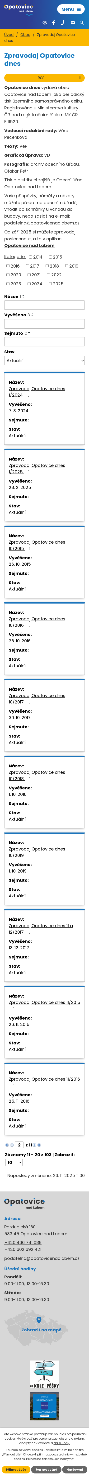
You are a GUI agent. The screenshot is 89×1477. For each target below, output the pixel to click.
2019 (73, 266)
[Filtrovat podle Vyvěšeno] (44, 324)
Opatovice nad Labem (29, 245)
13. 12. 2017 (19, 948)
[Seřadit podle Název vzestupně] (23, 295)
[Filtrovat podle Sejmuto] (44, 342)
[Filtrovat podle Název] (44, 305)
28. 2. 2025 (20, 487)
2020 (16, 275)
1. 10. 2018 (18, 794)
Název (12, 297)
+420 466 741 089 (23, 1242)
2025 (58, 284)
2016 (15, 266)
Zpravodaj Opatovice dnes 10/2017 (37, 699)
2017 (34, 266)
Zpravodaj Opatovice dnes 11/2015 (44, 1005)
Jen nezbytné (46, 1470)
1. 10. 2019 (18, 871)
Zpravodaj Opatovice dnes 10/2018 (37, 775)
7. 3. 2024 (18, 411)
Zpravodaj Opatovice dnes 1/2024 (37, 392)
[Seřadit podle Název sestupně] (23, 297)
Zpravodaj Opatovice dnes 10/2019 (37, 852)
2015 (57, 257)
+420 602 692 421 (22, 1249)
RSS (60, 78)
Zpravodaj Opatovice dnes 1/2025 (37, 468)
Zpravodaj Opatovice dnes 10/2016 (37, 622)
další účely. (62, 1443)
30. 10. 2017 (20, 718)
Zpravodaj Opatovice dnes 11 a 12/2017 (41, 929)
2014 (37, 257)
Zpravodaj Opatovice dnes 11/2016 (44, 1082)
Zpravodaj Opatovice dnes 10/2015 (37, 545)
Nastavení (74, 1470)
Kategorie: (15, 257)
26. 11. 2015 (19, 1024)
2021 (36, 275)
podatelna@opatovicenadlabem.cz (42, 223)
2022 (56, 275)
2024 (37, 284)
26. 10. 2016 (20, 641)
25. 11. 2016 (19, 1101)
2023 (16, 284)
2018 (54, 266)
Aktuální (17, 436)
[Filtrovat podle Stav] (44, 360)
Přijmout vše (16, 1470)
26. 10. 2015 (20, 564)
